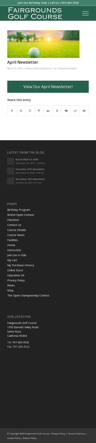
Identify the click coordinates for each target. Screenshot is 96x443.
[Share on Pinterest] (39, 111)
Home (11, 245)
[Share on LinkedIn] (48, 111)
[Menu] (84, 13)
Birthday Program (18, 210)
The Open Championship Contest (28, 295)
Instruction (14, 250)
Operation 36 (15, 275)
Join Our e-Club (16, 255)
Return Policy (29, 438)
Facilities (12, 240)
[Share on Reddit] (75, 111)
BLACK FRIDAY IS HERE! (27, 159)
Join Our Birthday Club (32, 2)
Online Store (15, 270)
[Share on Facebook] (12, 111)
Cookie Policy (14, 438)
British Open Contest (20, 215)
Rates (11, 285)
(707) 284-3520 (69, 2)
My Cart (12, 260)
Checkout (13, 220)
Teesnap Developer (67, 68)
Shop (10, 290)
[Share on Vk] (66, 111)
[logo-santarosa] (40, 13)
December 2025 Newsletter (30, 169)
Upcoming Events (42, 68)
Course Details (16, 230)
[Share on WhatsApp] (30, 111)
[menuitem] (84, 13)
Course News (16, 235)
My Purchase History (20, 265)
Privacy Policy (16, 280)
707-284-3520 (20, 342)
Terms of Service (76, 433)
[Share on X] (21, 111)
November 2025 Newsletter (30, 179)
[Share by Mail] (84, 111)
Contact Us (14, 225)
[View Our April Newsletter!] (48, 87)
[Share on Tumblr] (57, 111)
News (30, 68)
